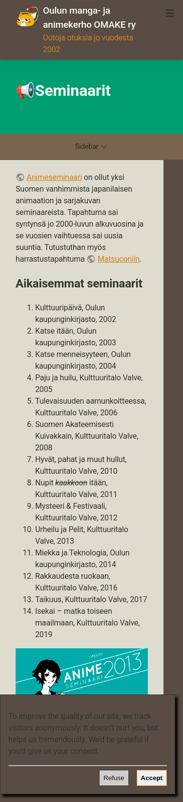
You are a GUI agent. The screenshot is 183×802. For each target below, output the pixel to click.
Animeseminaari (54, 177)
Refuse (113, 778)
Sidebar (91, 147)
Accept (152, 778)
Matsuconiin (119, 259)
